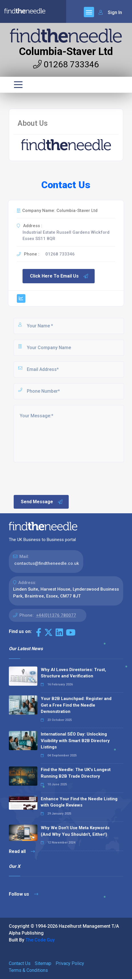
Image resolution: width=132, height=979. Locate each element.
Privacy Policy (70, 963)
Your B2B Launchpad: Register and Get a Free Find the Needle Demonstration (76, 705)
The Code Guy (40, 940)
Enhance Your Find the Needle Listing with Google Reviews (79, 802)
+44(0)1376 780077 (56, 615)
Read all (22, 851)
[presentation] (56, 478)
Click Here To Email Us (59, 276)
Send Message (42, 502)
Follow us (23, 894)
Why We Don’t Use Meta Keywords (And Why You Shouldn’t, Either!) (75, 831)
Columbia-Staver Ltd (66, 52)
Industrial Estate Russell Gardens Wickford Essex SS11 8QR (66, 235)
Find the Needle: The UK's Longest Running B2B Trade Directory (76, 773)
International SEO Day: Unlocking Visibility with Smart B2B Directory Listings (75, 741)
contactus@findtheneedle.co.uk (46, 563)
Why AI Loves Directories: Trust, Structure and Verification (73, 673)
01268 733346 (66, 64)
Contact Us (20, 963)
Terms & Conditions (28, 970)
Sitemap (43, 963)
